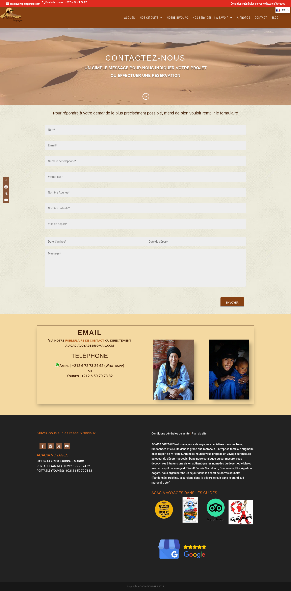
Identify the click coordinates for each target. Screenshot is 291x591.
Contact (261, 17)
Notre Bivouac (177, 17)
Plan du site (199, 433)
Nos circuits (149, 17)
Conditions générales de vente (171, 433)
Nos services (202, 17)
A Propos (243, 17)
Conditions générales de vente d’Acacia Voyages (258, 3)
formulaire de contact (84, 340)
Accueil (129, 17)
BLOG (275, 17)
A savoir (222, 17)
